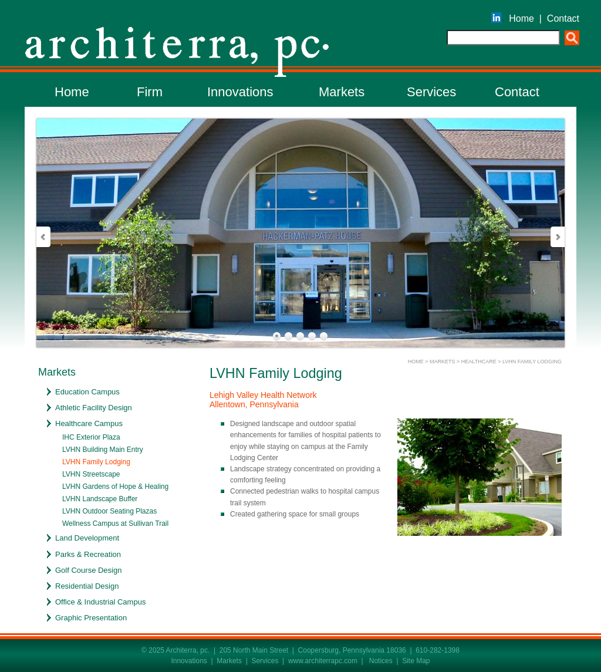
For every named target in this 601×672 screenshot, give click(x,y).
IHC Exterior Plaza (91, 437)
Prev (44, 237)
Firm (150, 92)
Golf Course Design (88, 570)
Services (431, 92)
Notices (381, 661)
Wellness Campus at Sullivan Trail (115, 523)
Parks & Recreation (88, 554)
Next (557, 237)
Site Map (416, 661)
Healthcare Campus (89, 423)
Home (521, 18)
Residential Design (87, 586)
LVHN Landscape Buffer (99, 499)
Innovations (240, 92)
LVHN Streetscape (91, 474)
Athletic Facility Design (93, 407)
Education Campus (87, 391)
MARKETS (442, 361)
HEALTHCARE (479, 361)
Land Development (87, 537)
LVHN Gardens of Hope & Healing (115, 486)
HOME (416, 361)
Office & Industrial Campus (100, 601)
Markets (341, 92)
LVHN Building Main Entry (102, 449)
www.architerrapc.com (322, 661)
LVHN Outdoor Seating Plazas (109, 511)
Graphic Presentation (91, 617)
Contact (563, 18)
